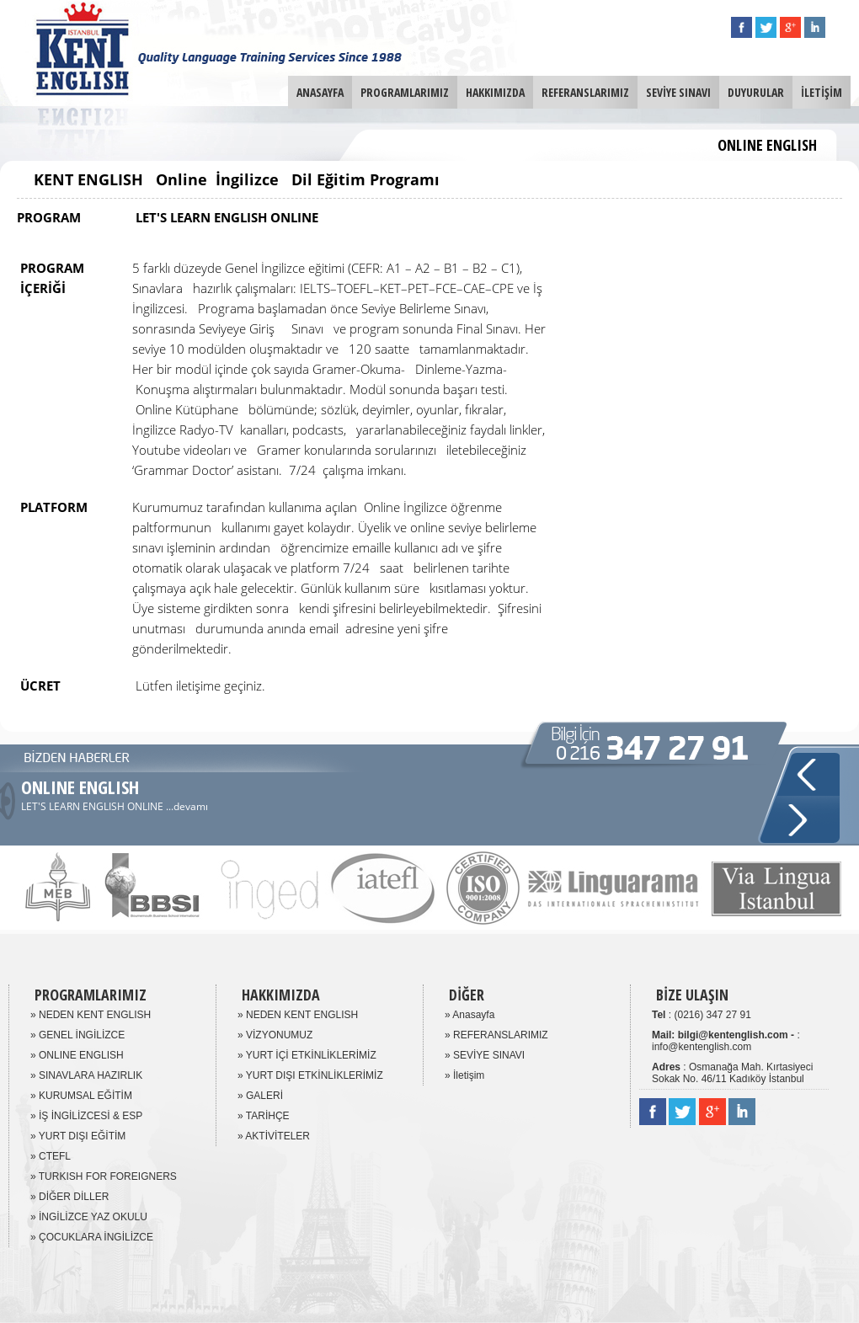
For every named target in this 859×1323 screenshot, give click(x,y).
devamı (190, 806)
